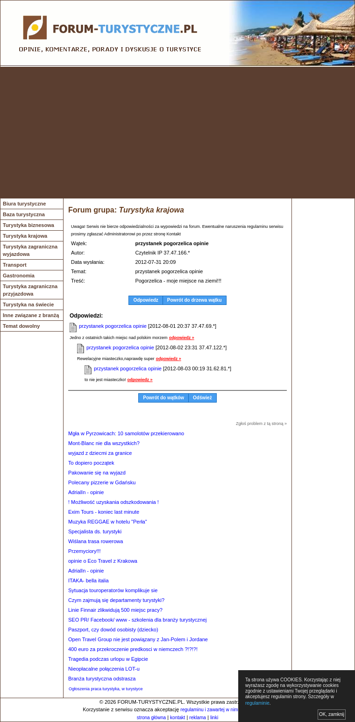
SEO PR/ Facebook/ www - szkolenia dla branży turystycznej (137, 620)
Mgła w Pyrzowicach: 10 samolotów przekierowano (126, 433)
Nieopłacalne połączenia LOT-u (104, 669)
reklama (197, 717)
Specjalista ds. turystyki (94, 531)
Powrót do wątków (163, 397)
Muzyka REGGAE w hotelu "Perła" (107, 521)
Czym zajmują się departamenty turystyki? (116, 600)
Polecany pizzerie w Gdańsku (101, 482)
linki (214, 717)
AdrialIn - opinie (86, 492)
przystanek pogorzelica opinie (113, 326)
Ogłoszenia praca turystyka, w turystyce (106, 689)
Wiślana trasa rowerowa (95, 541)
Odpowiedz (145, 300)
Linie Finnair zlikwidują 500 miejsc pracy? (115, 610)
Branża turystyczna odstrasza (101, 678)
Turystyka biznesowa (28, 225)
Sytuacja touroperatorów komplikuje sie (112, 590)
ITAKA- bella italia (88, 580)
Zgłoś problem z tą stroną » (261, 423)
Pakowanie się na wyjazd (97, 472)
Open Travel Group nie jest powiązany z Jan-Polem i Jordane (138, 639)
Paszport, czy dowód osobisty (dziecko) (113, 629)
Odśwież (202, 397)
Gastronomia (19, 275)
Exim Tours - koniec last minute (103, 512)
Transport (15, 265)
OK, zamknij (331, 714)
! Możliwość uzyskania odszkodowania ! (113, 502)
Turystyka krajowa (25, 236)
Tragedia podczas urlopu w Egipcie (108, 659)
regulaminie (257, 703)
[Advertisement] (177, 132)
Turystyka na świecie (28, 304)
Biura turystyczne (24, 203)
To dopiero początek (91, 463)
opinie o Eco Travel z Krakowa (102, 561)
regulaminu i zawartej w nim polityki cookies (225, 709)
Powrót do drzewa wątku (194, 300)
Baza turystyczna (24, 214)
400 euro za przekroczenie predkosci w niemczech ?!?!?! (133, 649)
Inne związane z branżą (31, 315)
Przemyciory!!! (84, 551)
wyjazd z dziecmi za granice (100, 453)
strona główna (151, 717)
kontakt (177, 717)
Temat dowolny (21, 326)
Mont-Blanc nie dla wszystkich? (104, 443)
